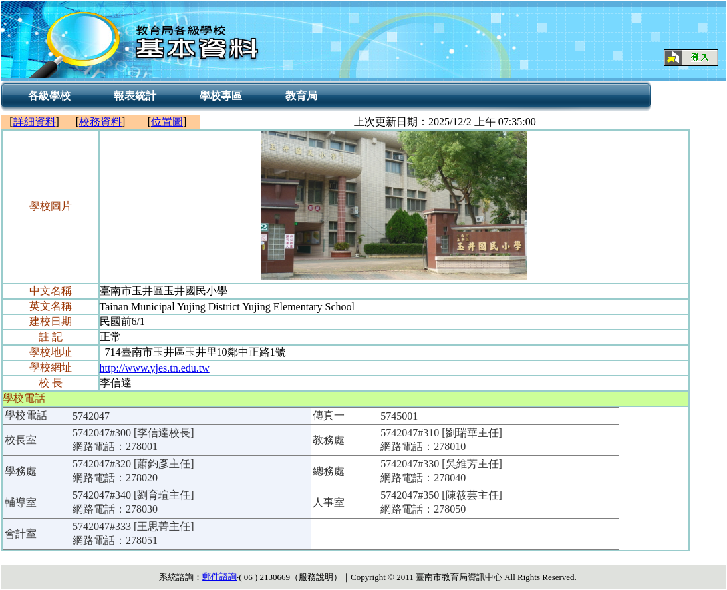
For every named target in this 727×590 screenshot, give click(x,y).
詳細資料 (34, 121)
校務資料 (100, 121)
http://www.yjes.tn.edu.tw (155, 368)
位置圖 (167, 121)
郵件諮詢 (219, 576)
